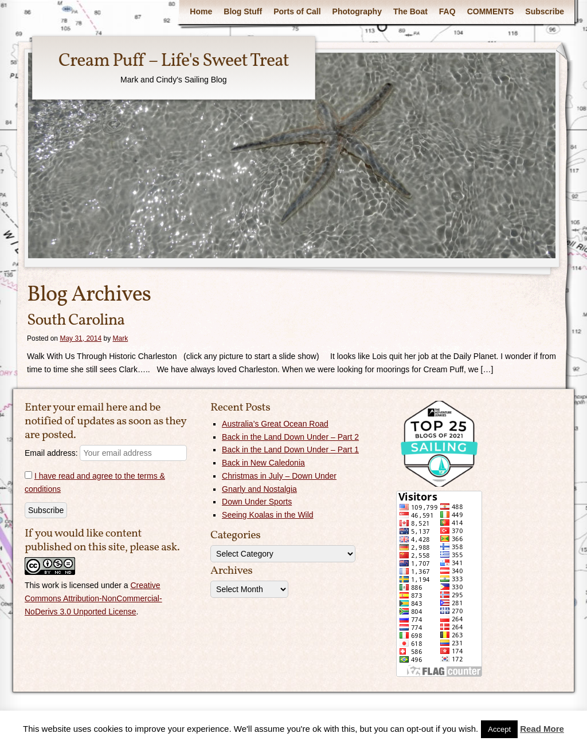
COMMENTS (490, 11)
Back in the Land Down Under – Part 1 (290, 449)
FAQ (447, 11)
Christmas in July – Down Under (279, 475)
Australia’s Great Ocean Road (275, 423)
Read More (542, 729)
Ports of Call (296, 11)
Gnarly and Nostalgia (259, 489)
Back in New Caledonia (263, 462)
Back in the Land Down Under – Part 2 (290, 437)
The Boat (410, 11)
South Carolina (75, 320)
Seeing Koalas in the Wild (268, 514)
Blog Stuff (243, 11)
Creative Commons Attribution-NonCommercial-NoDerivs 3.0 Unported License (93, 598)
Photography (357, 11)
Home (201, 11)
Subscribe (544, 11)
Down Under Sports (257, 501)
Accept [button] (499, 729)
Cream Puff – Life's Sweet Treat (173, 61)
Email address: (106, 453)
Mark (120, 338)
